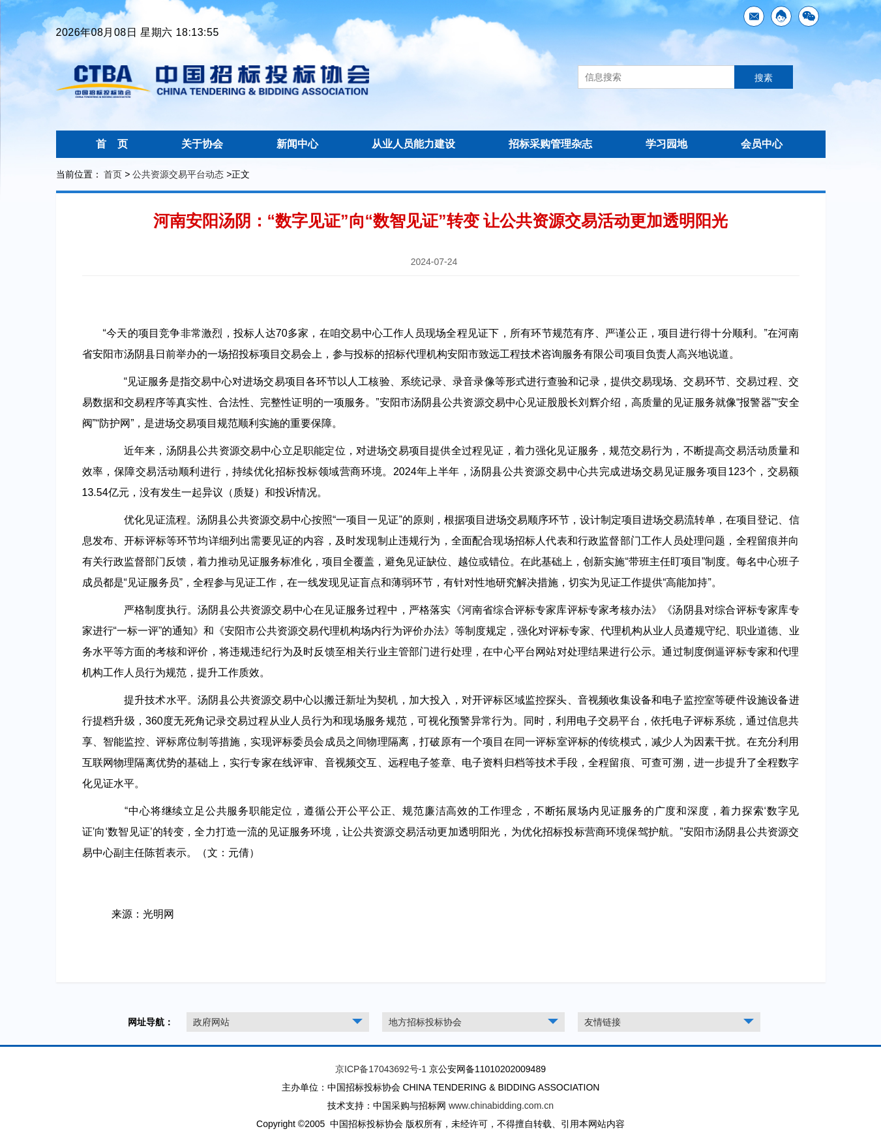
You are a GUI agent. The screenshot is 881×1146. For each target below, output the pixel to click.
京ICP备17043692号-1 (380, 1069)
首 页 (112, 143)
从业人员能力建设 (413, 143)
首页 (113, 174)
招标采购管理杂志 (550, 143)
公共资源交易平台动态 (178, 174)
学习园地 (666, 143)
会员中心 (762, 143)
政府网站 (211, 1022)
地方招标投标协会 (425, 1022)
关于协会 (202, 143)
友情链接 (602, 1022)
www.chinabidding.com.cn (501, 1105)
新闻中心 (297, 143)
